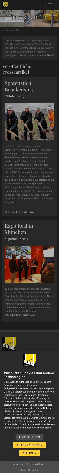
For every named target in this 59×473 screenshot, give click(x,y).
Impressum (19, 464)
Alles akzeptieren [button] (29, 445)
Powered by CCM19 (29, 470)
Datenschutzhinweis (35, 464)
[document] (29, 402)
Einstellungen (29, 437)
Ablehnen (29, 453)
